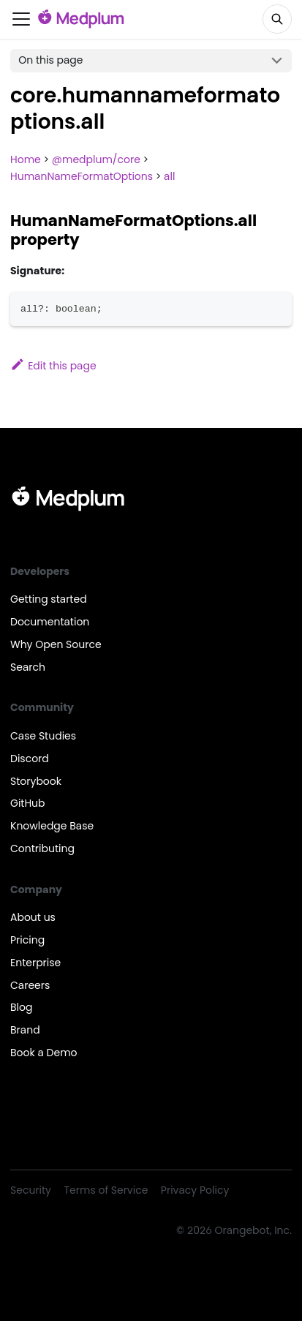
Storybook (35, 781)
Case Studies (43, 736)
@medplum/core (96, 159)
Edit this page (53, 365)
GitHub (27, 803)
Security (30, 1190)
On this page (50, 60)
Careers (30, 985)
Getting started (48, 599)
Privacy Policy (195, 1190)
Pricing (27, 940)
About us (33, 917)
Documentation (49, 621)
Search (27, 667)
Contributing (42, 848)
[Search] (277, 19)
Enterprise (35, 962)
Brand (25, 1030)
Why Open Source (56, 644)
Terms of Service (106, 1190)
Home (25, 159)
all (169, 176)
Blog (21, 1007)
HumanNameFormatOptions (81, 176)
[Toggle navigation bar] (21, 19)
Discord (29, 758)
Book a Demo (44, 1052)
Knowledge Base (52, 825)
